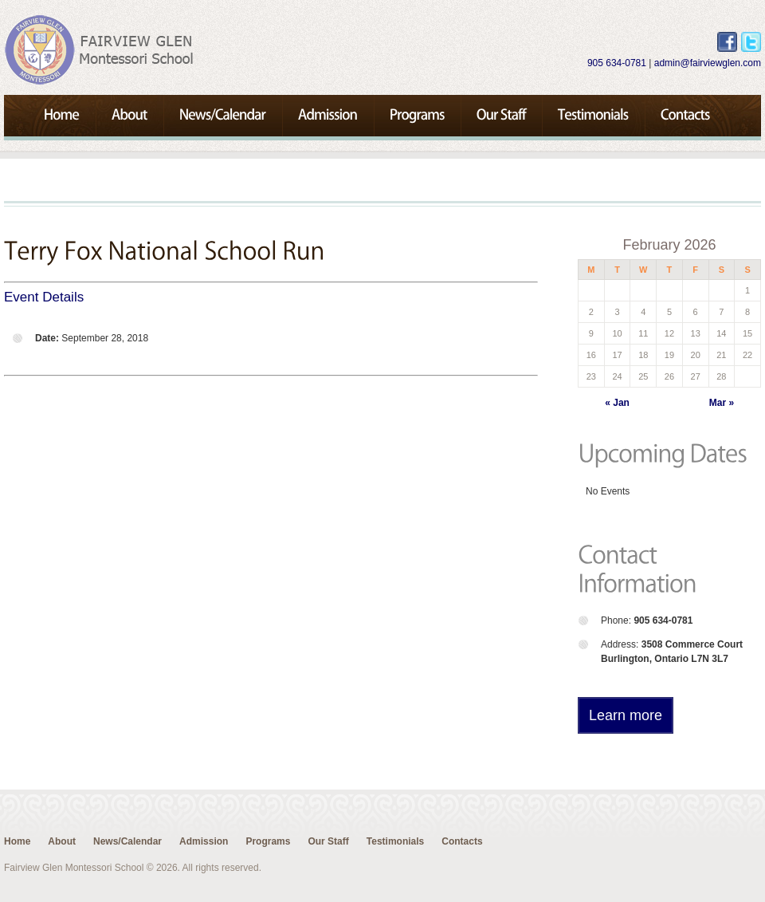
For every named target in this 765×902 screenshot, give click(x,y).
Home (17, 841)
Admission (203, 841)
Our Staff (328, 841)
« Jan (617, 402)
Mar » (721, 402)
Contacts (461, 841)
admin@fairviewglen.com (707, 63)
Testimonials (395, 841)
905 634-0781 (616, 63)
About (62, 841)
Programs (267, 841)
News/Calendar (127, 841)
